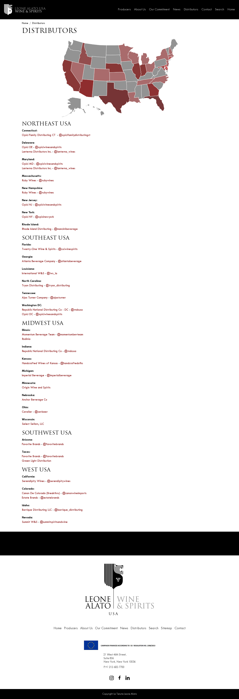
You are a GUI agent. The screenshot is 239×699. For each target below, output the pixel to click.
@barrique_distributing (68, 510)
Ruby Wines (29, 180)
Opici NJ (27, 205)
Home (231, 9)
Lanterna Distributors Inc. (36, 152)
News (176, 9)
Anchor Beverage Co (34, 400)
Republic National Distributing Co (42, 351)
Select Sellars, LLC (33, 424)
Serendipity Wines (33, 481)
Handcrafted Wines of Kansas (40, 363)
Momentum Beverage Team (38, 335)
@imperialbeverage (59, 375)
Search (219, 9)
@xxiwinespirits (68, 249)
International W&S (33, 273)
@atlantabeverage (69, 261)
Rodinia (26, 339)
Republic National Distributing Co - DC (45, 310)
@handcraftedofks (71, 363)
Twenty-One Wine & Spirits (39, 249)
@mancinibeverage (66, 229)
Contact (206, 9)
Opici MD (28, 164)
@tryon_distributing (58, 286)
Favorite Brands (31, 444)
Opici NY (27, 217)
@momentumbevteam (70, 335)
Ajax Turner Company (35, 298)
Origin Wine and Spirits (36, 388)
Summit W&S (29, 522)
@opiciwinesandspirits (48, 147)
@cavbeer (41, 412)
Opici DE (27, 147)
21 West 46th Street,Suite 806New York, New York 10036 (119, 658)
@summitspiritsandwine (54, 522)
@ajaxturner (58, 298)
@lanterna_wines (64, 152)
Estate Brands (30, 498)
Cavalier (27, 412)
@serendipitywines (58, 481)
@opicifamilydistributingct (74, 135)
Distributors (191, 9)
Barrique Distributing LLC (37, 510)
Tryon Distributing (32, 286)
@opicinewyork (44, 217)
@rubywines (46, 180)
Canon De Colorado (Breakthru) (41, 493)
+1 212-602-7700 (114, 667)
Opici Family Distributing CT (39, 135)
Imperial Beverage (33, 375)
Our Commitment (159, 9)
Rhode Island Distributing (36, 229)
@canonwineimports (74, 493)
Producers (124, 9)
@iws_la (52, 273)
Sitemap (166, 628)
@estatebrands (49, 498)
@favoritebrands (53, 444)
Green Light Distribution (36, 461)
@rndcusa (77, 310)
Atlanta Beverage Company (38, 261)
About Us (140, 9)
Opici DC (27, 314)
